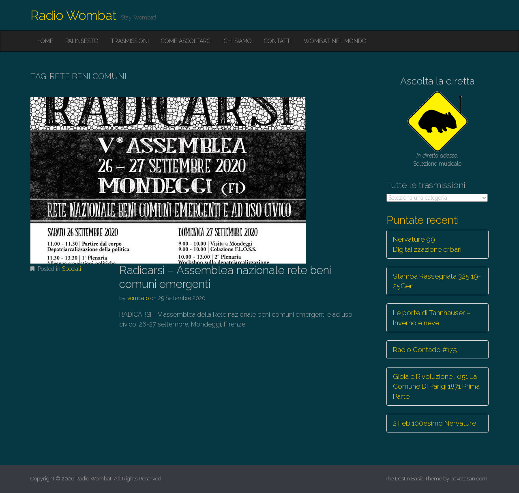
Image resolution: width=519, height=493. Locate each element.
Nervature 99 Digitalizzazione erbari (427, 244)
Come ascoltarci (186, 41)
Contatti (278, 41)
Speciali (71, 269)
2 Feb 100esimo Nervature (434, 423)
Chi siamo (238, 41)
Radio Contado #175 (425, 350)
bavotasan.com (468, 479)
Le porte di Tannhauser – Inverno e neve (432, 318)
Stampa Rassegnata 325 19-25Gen (437, 281)
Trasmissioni (130, 41)
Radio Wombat (73, 15)
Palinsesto (82, 41)
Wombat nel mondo (335, 41)
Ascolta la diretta (437, 81)
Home (44, 41)
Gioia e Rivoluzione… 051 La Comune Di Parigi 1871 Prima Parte (436, 386)
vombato (138, 298)
